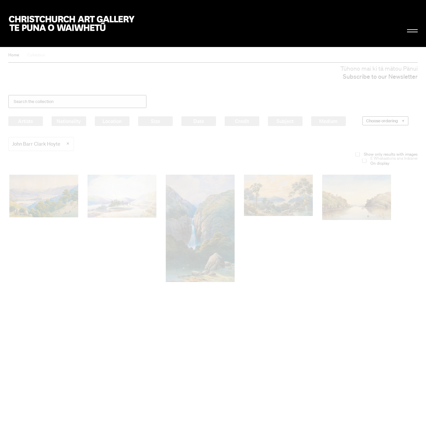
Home (13, 55)
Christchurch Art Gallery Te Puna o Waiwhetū (71, 24)
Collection (36, 55)
